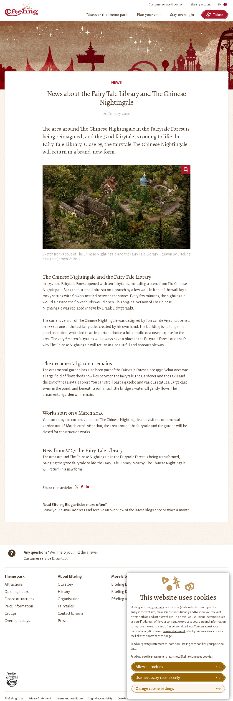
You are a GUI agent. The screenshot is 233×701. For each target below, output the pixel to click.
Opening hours (17, 592)
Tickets (214, 14)
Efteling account (201, 4)
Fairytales (66, 606)
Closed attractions (19, 599)
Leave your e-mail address (64, 510)
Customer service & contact (166, 4)
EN (222, 5)
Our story (65, 584)
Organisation (68, 599)
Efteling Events (123, 584)
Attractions (14, 584)
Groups (11, 614)
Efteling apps (122, 599)
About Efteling (70, 577)
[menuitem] (107, 14)
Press (62, 621)
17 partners (157, 607)
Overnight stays (17, 621)
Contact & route (71, 614)
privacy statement (153, 644)
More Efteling (122, 577)
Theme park (15, 577)
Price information (19, 606)
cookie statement (174, 631)
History (64, 592)
